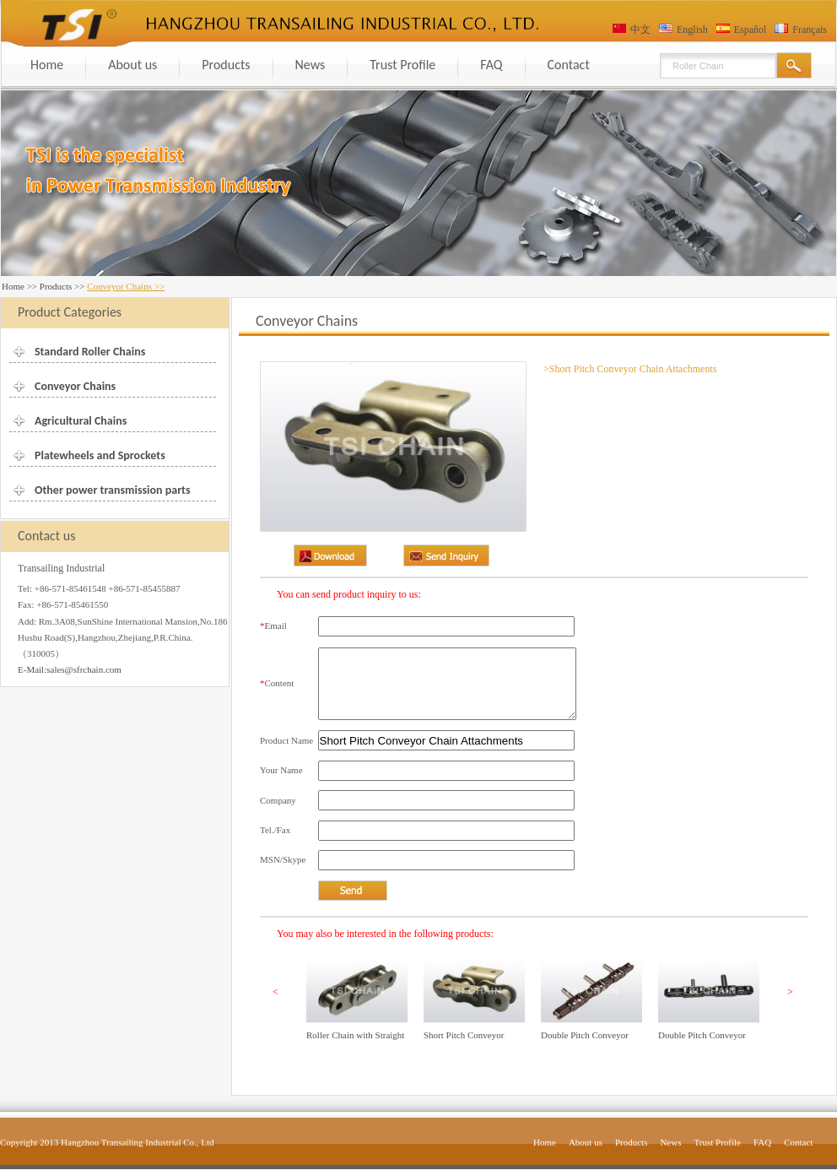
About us (132, 65)
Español (750, 29)
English (692, 29)
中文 (640, 29)
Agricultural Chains (81, 421)
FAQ (491, 65)
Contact (569, 65)
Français (809, 29)
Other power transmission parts (113, 490)
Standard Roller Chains (90, 351)
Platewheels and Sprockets (100, 455)
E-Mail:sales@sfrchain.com (70, 669)
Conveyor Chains (75, 386)
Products (226, 65)
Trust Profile (402, 65)
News (310, 65)
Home (46, 65)
